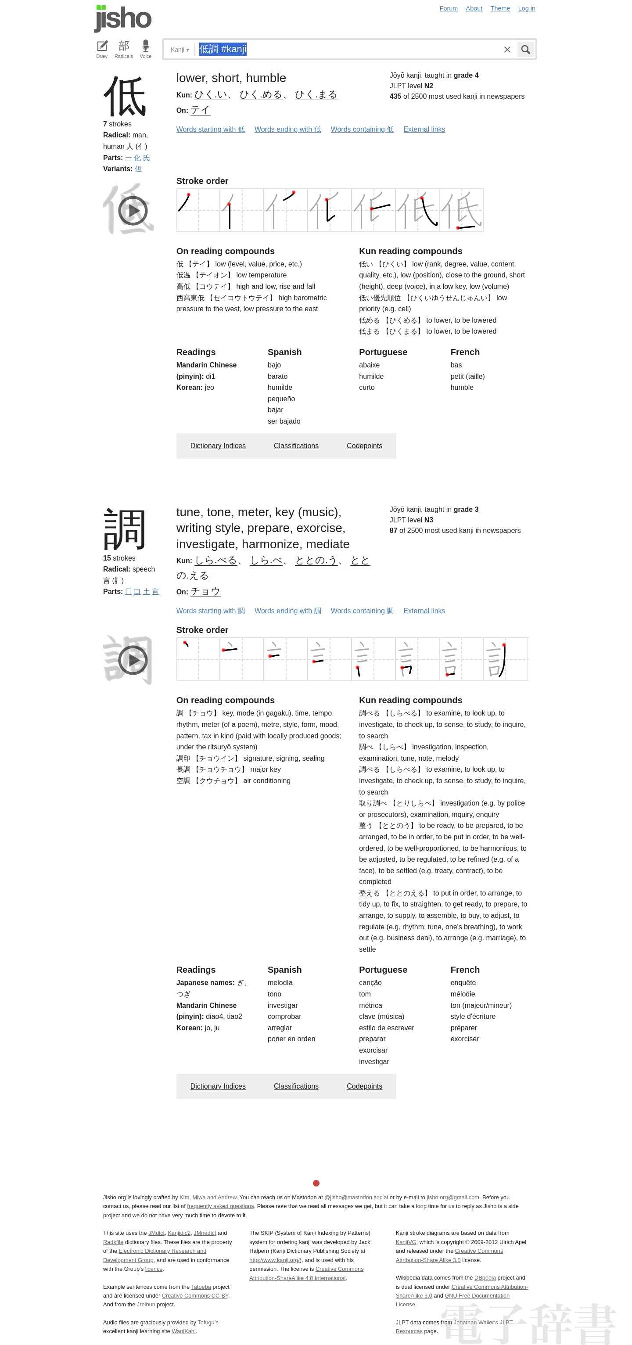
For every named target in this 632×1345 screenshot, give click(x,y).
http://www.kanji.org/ (274, 1260)
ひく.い (210, 94)
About (474, 8)
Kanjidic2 (179, 1233)
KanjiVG (406, 1242)
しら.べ (266, 559)
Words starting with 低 (210, 129)
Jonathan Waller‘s (476, 1322)
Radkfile (113, 1242)
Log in (526, 8)
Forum (449, 8)
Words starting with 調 (210, 611)
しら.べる (215, 559)
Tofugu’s (208, 1322)
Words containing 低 (362, 129)
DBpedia (485, 1277)
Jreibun (146, 1304)
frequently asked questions (220, 1206)
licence (154, 1269)
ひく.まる (316, 94)
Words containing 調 (362, 611)
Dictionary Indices (218, 446)
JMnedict (205, 1233)
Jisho (123, 19)
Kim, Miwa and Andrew (208, 1197)
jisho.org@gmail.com (453, 1197)
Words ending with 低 (288, 129)
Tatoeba (201, 1287)
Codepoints (364, 446)
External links (424, 129)
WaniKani (184, 1331)
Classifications (296, 446)
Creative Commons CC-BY (195, 1295)
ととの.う (316, 559)
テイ (200, 109)
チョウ (205, 591)
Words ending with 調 (288, 611)
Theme (500, 8)
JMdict (156, 1233)
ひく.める (261, 94)
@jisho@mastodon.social (356, 1197)
